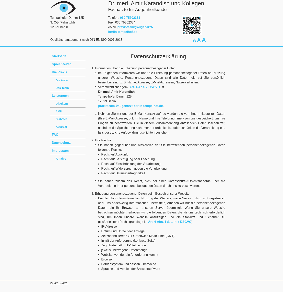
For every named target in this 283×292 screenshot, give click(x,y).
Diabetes (61, 119)
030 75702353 (130, 17)
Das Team (62, 87)
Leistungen (60, 95)
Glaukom (62, 103)
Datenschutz (61, 142)
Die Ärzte (62, 80)
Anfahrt (61, 158)
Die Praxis (59, 72)
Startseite (59, 56)
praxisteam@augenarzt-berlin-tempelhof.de (130, 106)
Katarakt (61, 126)
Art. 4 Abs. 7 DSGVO (144, 87)
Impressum (60, 150)
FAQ (55, 134)
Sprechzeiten (62, 64)
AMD (59, 111)
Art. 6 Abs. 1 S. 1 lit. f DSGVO (170, 221)
